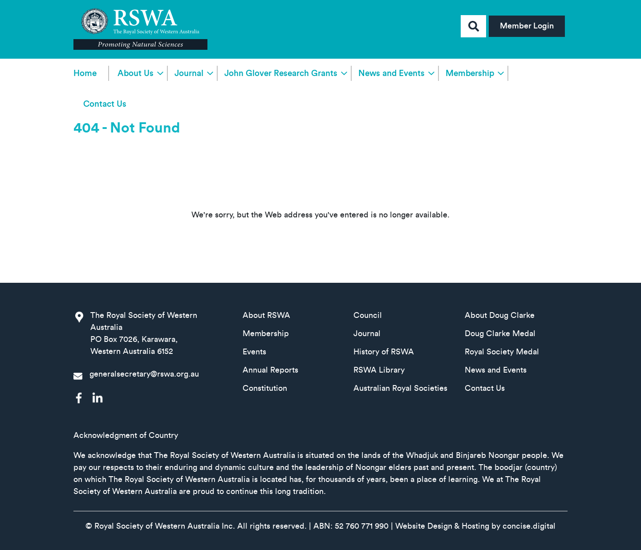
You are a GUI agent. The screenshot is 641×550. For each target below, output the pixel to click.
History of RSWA (383, 352)
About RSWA (266, 315)
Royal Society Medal (502, 352)
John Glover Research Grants (280, 73)
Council (367, 315)
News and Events (391, 73)
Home (85, 73)
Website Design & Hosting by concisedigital (475, 526)
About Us (136, 73)
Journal (188, 73)
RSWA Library (379, 370)
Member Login (527, 26)
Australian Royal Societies (400, 388)
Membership (470, 73)
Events (254, 352)
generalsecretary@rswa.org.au (144, 374)
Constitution (265, 388)
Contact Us (104, 104)
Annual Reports (270, 370)
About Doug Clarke (500, 315)
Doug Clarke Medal (500, 333)
